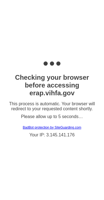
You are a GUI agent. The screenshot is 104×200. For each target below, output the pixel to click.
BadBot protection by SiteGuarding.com (52, 127)
